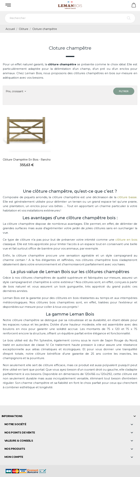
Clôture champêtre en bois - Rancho (27, 159)
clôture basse (127, 197)
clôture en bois (126, 239)
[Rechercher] (70, 18)
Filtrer (124, 91)
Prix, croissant (16, 91)
